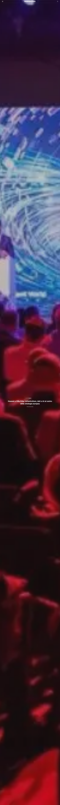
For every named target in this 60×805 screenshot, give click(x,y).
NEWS (30, 398)
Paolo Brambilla (30, 406)
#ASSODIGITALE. (30, 1)
